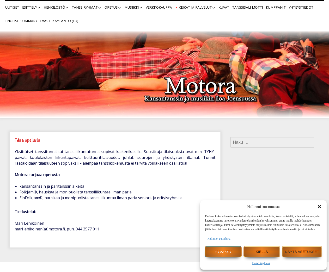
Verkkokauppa (159, 7)
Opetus (111, 7)
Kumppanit (276, 7)
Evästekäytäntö (261, 263)
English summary (21, 21)
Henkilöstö (54, 7)
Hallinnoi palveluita (219, 238)
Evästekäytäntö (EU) (59, 21)
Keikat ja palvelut (195, 7)
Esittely (29, 7)
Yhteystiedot (301, 7)
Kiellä (262, 252)
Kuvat (224, 7)
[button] (319, 206)
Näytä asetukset (302, 252)
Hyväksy (223, 252)
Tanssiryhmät (85, 7)
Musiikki (131, 7)
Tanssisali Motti (247, 7)
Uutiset (12, 7)
